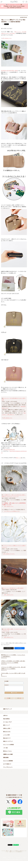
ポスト (7, 24)
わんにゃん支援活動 (14, 760)
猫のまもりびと (14, 731)
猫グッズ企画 (20, 14)
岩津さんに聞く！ (14, 728)
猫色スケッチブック (14, 741)
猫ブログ (15, 14)
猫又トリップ (14, 725)
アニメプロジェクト (14, 767)
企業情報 (24, 857)
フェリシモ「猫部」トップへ (14, 855)
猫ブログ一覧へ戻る (14, 702)
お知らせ (14, 715)
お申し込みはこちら (6, 38)
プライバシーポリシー (11, 857)
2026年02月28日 (13, 656)
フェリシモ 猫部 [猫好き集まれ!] (3, 11)
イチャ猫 (14, 747)
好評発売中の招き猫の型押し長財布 (9, 70)
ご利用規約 (4, 857)
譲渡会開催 (14, 757)
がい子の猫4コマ (14, 764)
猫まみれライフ (14, 738)
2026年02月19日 (13, 662)
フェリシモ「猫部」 (9, 14)
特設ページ (18, 457)
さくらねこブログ (14, 721)
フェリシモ (2, 14)
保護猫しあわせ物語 (14, 754)
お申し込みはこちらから (9, 553)
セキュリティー (18, 857)
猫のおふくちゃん (14, 751)
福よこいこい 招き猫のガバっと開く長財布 (12, 588)
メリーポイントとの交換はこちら (12, 511)
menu (25, 11)
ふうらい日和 (14, 734)
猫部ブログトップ (14, 709)
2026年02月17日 (13, 668)
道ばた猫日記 (14, 718)
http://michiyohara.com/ (9, 449)
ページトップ (14, 840)
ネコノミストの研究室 (14, 744)
